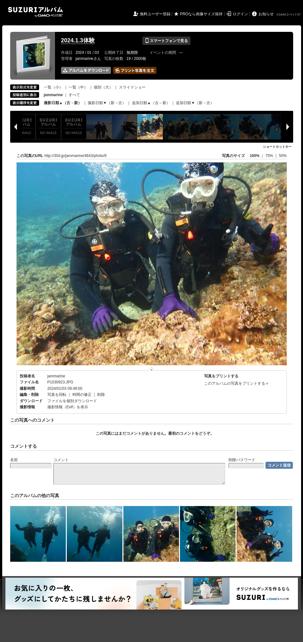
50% (282, 155)
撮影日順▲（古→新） (63, 103)
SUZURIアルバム (35, 12)
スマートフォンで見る (166, 41)
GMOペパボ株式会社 (289, 14)
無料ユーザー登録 (155, 14)
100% (254, 155)
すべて (74, 95)
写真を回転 (56, 394)
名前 (14, 460)
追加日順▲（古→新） (151, 103)
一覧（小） (53, 87)
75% (269, 155)
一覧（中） (78, 87)
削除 (101, 394)
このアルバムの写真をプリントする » (236, 383)
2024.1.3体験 (78, 40)
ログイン (240, 14)
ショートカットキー (277, 146)
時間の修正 (82, 394)
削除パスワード (242, 460)
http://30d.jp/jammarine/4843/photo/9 (76, 155)
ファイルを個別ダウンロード (72, 401)
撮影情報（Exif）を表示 (67, 407)
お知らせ (266, 14)
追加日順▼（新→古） (195, 103)
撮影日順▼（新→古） (107, 103)
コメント (61, 460)
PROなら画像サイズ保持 (201, 14)
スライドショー (132, 87)
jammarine (56, 376)
